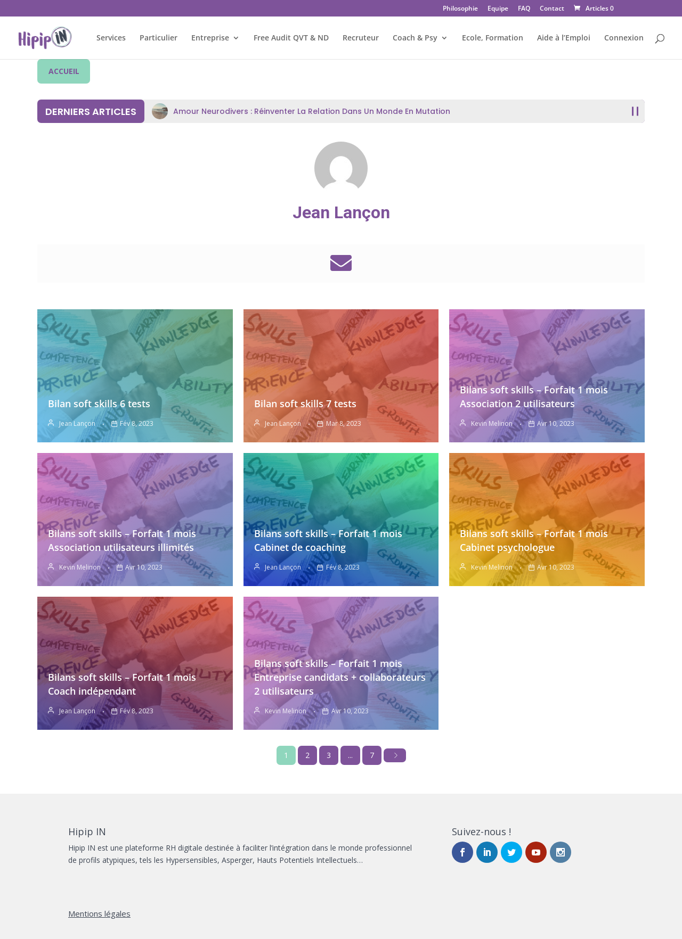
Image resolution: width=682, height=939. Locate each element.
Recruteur (361, 38)
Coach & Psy (415, 38)
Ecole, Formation (492, 38)
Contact (552, 9)
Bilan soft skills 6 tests (99, 403)
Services (111, 38)
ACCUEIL (63, 71)
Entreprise (210, 38)
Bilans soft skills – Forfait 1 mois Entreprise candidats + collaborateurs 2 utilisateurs (340, 677)
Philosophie (460, 9)
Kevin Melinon (492, 423)
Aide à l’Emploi (563, 38)
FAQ (524, 9)
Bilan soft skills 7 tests (305, 403)
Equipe (498, 9)
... (350, 755)
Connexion (624, 38)
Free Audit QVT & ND (291, 38)
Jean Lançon (341, 212)
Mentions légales (99, 913)
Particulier (158, 38)
